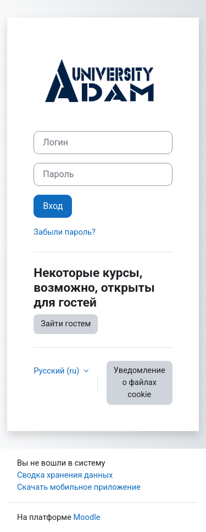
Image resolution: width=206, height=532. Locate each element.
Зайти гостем (66, 324)
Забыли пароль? (65, 232)
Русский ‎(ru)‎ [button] (57, 371)
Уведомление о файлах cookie (139, 382)
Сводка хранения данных (65, 475)
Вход (53, 206)
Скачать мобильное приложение (79, 487)
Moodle (87, 517)
